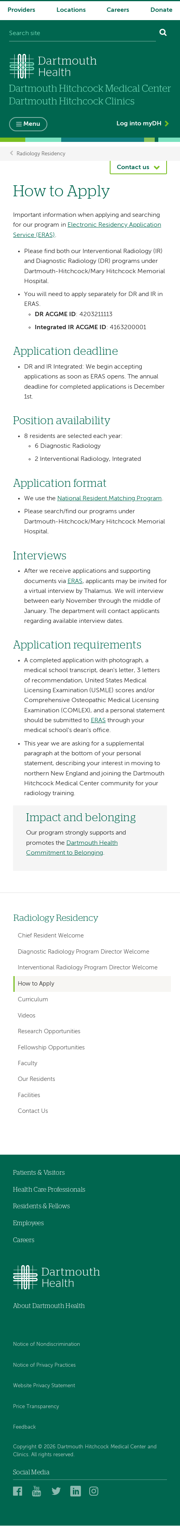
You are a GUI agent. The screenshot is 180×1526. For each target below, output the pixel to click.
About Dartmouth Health (49, 1306)
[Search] (163, 34)
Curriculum (33, 1000)
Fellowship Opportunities (51, 1048)
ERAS (75, 581)
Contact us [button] (133, 168)
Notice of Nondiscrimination (46, 1344)
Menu (31, 124)
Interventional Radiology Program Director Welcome (88, 968)
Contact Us (33, 1111)
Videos (27, 1016)
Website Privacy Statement (44, 1386)
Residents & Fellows (41, 1207)
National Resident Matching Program (109, 499)
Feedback (24, 1427)
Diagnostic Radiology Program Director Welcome (83, 952)
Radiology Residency (41, 154)
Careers (118, 10)
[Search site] (82, 34)
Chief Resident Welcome (51, 936)
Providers (21, 10)
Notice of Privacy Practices (44, 1365)
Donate (161, 10)
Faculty (27, 1064)
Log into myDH (138, 124)
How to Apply (36, 984)
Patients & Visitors (39, 1173)
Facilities (29, 1096)
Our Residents (36, 1080)
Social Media (31, 1473)
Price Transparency (36, 1407)
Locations (71, 10)
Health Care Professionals (49, 1190)
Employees (28, 1223)
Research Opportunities (49, 1032)
